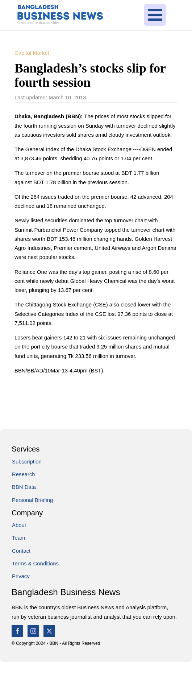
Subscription (27, 462)
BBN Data (24, 487)
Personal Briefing (32, 500)
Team (18, 538)
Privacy (21, 576)
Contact (21, 551)
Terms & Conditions (35, 563)
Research (23, 474)
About (19, 525)
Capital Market (31, 53)
